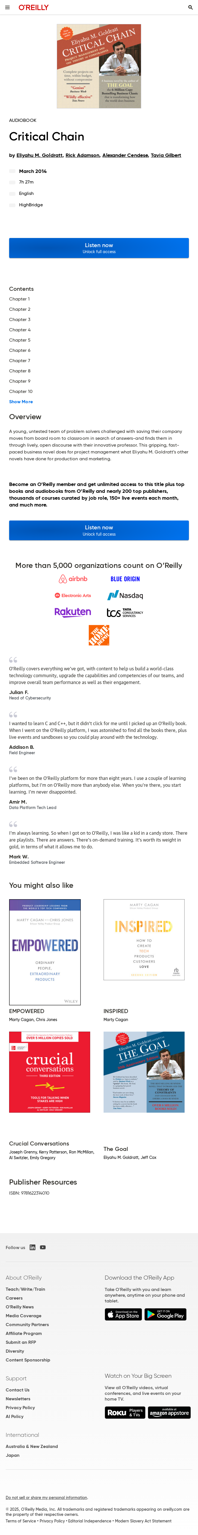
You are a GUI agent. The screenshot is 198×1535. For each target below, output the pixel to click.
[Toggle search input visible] (190, 7)
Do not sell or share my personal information (46, 1497)
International (22, 1434)
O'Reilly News (20, 1307)
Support (16, 1378)
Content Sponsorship (28, 1360)
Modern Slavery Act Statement (143, 1521)
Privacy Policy (20, 1408)
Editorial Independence (89, 1521)
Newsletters (18, 1399)
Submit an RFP (21, 1342)
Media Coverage (23, 1316)
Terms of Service (21, 1521)
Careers (14, 1298)
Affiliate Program (24, 1333)
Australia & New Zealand (32, 1446)
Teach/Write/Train (25, 1289)
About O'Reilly (24, 1277)
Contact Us (17, 1390)
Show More (21, 402)
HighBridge (31, 204)
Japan (12, 1455)
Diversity (15, 1351)
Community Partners (27, 1325)
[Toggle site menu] (7, 7)
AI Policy (14, 1416)
